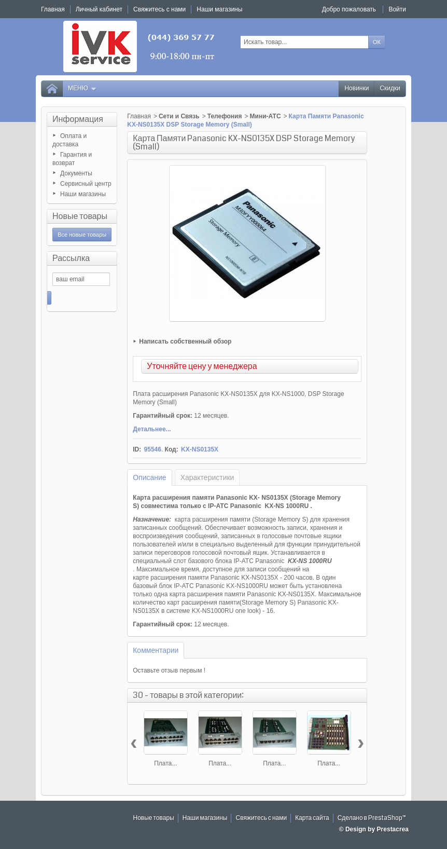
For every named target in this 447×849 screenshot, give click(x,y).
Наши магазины (83, 194)
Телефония (224, 116)
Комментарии (155, 650)
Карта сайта (312, 818)
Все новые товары (82, 234)
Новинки (356, 88)
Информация (77, 119)
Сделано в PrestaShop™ (372, 818)
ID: (137, 449)
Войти (397, 9)
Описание (149, 477)
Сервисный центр (85, 183)
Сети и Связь (179, 116)
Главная (139, 116)
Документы (76, 173)
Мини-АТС (265, 116)
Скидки (390, 88)
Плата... (165, 763)
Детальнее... (152, 429)
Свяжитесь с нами (261, 818)
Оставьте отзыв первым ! (169, 670)
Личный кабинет (99, 9)
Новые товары (79, 216)
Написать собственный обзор (185, 341)
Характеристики (207, 477)
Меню (82, 88)
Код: (171, 449)
